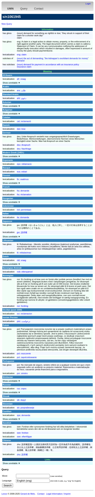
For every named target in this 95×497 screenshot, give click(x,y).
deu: (23, 145)
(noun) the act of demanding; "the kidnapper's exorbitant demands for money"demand (53, 59)
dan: (21, 129)
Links (47, 459)
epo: (24, 164)
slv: (25, 407)
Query (23, 8)
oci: (24, 313)
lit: (24, 252)
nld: (21, 260)
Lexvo (4, 494)
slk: (21, 400)
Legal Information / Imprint (58, 494)
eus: (22, 171)
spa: (23, 415)
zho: (22, 454)
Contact (38, 8)
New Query (7, 24)
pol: (24, 353)
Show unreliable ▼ (11, 83)
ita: (23, 217)
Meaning (47, 71)
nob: (25, 272)
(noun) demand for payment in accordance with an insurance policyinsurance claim (48, 65)
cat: (24, 121)
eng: (21, 54)
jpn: (22, 232)
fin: (23, 179)
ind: (24, 210)
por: (22, 373)
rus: (22, 388)
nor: (22, 306)
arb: (21, 98)
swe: (22, 433)
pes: (23, 321)
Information (47, 29)
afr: (21, 79)
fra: (23, 190)
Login (88, 3)
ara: (21, 90)
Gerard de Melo (27, 494)
